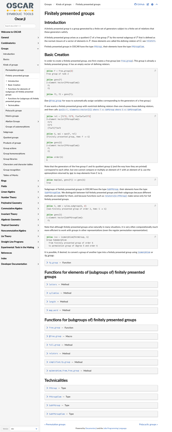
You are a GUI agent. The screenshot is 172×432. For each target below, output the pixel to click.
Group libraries (10, 159)
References (6, 253)
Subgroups (8, 132)
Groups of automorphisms (18, 127)
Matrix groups (12, 116)
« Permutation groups (54, 424)
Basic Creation (56, 55)
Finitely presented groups (17, 76)
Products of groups (12, 143)
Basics (6, 59)
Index (4, 258)
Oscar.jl (20, 19)
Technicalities (56, 380)
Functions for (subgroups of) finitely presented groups (90, 320)
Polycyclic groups (14, 111)
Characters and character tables (18, 164)
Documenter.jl (91, 428)
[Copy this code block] (155, 70)
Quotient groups (10, 138)
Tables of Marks (10, 175)
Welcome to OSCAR (11, 32)
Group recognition (11, 170)
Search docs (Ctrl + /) (12, 26)
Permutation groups (15, 70)
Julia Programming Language (114, 428)
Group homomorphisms (14, 154)
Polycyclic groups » (148, 424)
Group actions (9, 148)
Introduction (9, 54)
